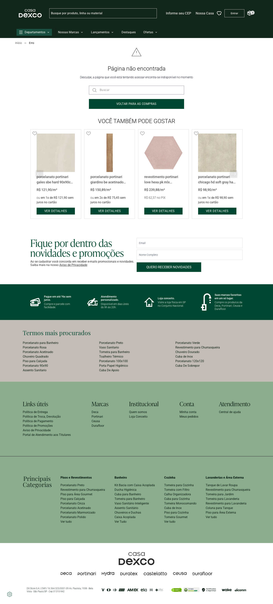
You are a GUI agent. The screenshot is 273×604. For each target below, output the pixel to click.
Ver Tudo (120, 521)
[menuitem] (60, 343)
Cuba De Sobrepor (187, 365)
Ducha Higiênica (125, 490)
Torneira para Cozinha (179, 485)
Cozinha (169, 477)
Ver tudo (66, 521)
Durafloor (98, 425)
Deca (95, 412)
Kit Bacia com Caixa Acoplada (135, 485)
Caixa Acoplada (125, 517)
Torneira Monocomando (180, 503)
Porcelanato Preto (111, 343)
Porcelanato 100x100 (113, 361)
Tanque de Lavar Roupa (222, 485)
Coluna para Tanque (219, 508)
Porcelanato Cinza (72, 503)
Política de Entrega (35, 412)
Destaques (129, 32)
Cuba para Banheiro (128, 494)
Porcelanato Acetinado (38, 352)
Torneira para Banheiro (114, 352)
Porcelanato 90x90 (35, 365)
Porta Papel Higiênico (113, 365)
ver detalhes (55, 211)
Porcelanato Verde (187, 343)
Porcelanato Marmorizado (77, 512)
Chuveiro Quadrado (36, 356)
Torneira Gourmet (175, 517)
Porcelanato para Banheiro (40, 343)
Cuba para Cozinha (177, 499)
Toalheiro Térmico (111, 356)
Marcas (100, 404)
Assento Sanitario (34, 370)
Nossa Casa (205, 13)
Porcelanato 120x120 (189, 361)
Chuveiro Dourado (187, 352)
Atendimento (234, 404)
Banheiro (121, 477)
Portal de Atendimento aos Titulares (47, 435)
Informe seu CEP (178, 13)
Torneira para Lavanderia (222, 499)
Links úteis (35, 404)
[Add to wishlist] (34, 133)
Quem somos (138, 412)
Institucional (144, 404)
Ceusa (96, 421)
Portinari (97, 416)
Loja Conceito (138, 416)
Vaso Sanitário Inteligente (132, 503)
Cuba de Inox (184, 356)
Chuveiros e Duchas (128, 512)
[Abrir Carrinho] (249, 13)
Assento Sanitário (126, 508)
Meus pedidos (189, 416)
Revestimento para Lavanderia (226, 503)
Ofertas (150, 32)
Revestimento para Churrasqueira (197, 347)
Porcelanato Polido (73, 517)
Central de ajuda (230, 412)
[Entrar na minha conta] (234, 13)
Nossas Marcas (70, 32)
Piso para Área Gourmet (76, 494)
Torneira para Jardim (220, 494)
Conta (187, 404)
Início (18, 42)
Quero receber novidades (168, 267)
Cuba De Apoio (109, 370)
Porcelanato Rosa (34, 347)
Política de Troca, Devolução (42, 416)
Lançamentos (102, 32)
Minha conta (188, 412)
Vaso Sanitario (109, 347)
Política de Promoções (38, 425)
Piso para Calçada (35, 361)
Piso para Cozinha (176, 512)
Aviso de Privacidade (73, 265)
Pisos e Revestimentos (76, 477)
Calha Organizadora (177, 494)
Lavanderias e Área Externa (225, 477)
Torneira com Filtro (176, 490)
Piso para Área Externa (221, 512)
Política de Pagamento (38, 421)
